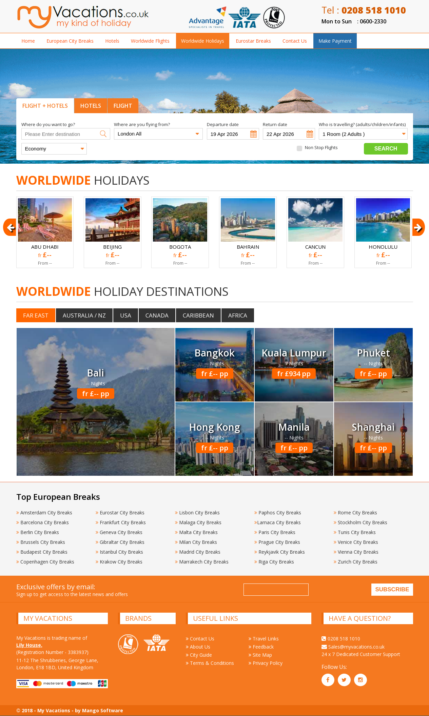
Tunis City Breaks (355, 532)
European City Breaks (70, 41)
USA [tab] (125, 315)
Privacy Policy (265, 663)
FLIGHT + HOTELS (45, 105)
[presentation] (363, 590)
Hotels (112, 41)
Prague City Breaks (277, 542)
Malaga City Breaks (198, 522)
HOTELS (90, 105)
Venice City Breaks (356, 542)
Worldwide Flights (150, 41)
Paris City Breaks (274, 532)
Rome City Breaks (355, 512)
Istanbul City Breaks (119, 552)
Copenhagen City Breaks (45, 561)
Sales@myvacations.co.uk (353, 646)
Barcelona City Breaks (42, 522)
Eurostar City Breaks (120, 512)
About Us (198, 646)
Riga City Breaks (274, 561)
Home (28, 41)
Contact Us (294, 41)
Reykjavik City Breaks (279, 552)
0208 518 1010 (340, 638)
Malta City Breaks (196, 532)
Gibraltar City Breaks (120, 542)
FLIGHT (123, 105)
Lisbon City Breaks (197, 512)
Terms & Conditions (210, 663)
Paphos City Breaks (277, 512)
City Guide (199, 655)
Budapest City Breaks (41, 552)
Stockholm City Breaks (360, 522)
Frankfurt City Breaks (121, 522)
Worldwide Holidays (202, 41)
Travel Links (264, 638)
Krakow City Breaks (119, 561)
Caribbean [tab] (198, 315)
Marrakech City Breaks (202, 561)
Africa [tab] (237, 315)
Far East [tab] (35, 315)
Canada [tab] (157, 315)
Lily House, (29, 645)
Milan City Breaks (196, 542)
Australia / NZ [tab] (84, 315)
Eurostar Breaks (253, 41)
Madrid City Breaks (197, 552)
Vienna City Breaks (356, 552)
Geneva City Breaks (119, 532)
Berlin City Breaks (37, 532)
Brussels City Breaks (40, 542)
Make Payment (335, 41)
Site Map (260, 655)
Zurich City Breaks (355, 561)
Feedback (261, 646)
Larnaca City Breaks (277, 522)
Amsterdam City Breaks (44, 512)
